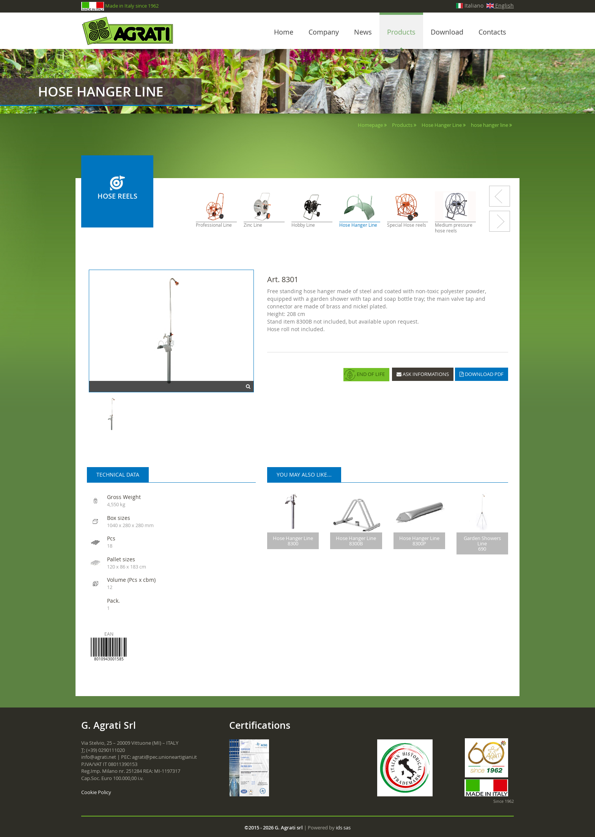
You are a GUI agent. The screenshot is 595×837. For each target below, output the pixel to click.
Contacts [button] (492, 31)
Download (447, 31)
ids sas (343, 827)
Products (401, 31)
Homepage (370, 125)
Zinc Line (253, 225)
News (363, 31)
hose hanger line (489, 125)
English (500, 5)
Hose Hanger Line (442, 125)
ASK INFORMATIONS (423, 374)
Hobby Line (303, 225)
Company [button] (324, 31)
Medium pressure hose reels (453, 228)
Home (283, 31)
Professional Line (214, 225)
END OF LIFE (364, 375)
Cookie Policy (96, 792)
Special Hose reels (406, 225)
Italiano (470, 5)
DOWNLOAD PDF (482, 374)
